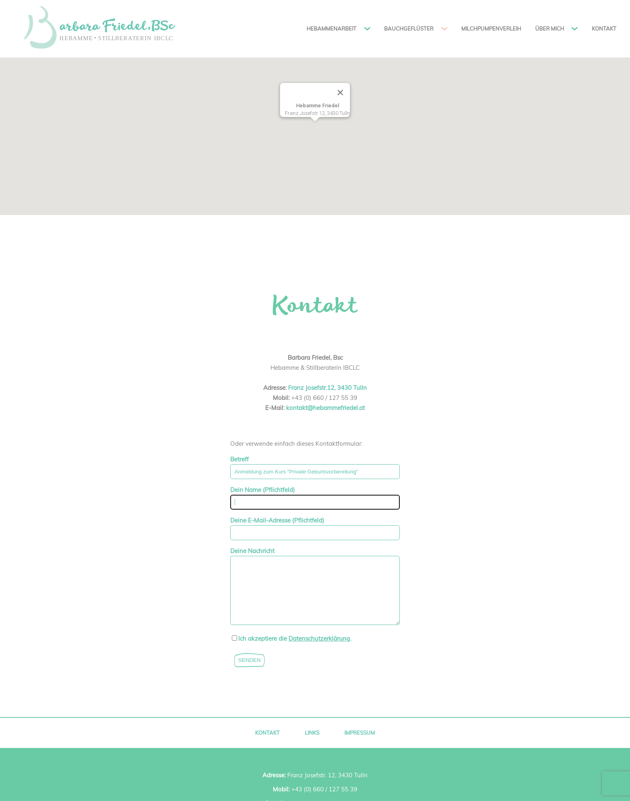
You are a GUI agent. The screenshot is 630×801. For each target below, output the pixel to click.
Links (312, 745)
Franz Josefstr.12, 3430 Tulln (327, 387)
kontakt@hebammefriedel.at (325, 408)
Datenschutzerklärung (319, 650)
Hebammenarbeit (331, 28)
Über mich (549, 28)
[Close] (340, 92)
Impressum (359, 745)
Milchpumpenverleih (491, 28)
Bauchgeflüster (409, 28)
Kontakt (604, 28)
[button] (315, 128)
